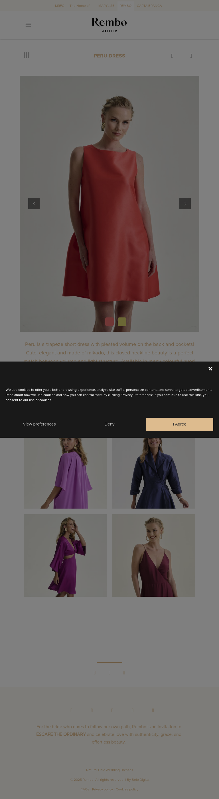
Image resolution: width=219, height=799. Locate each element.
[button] (210, 368)
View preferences (39, 424)
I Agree (179, 424)
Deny (109, 424)
